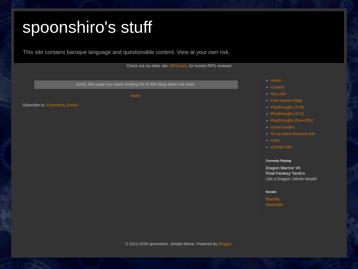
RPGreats (178, 66)
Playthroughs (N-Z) (287, 113)
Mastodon (274, 204)
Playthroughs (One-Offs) (292, 120)
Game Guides (283, 127)
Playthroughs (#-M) (287, 107)
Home (135, 95)
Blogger (225, 244)
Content (277, 87)
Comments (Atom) (62, 105)
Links (275, 140)
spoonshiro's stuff (87, 27)
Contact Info (281, 147)
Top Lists (278, 94)
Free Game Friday (287, 100)
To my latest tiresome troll (293, 134)
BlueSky (273, 199)
